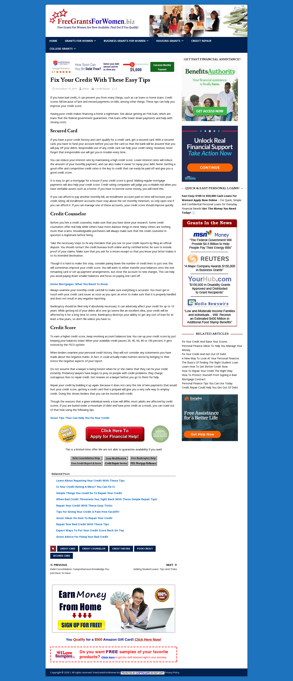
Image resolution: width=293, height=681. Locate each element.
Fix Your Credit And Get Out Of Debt (204, 354)
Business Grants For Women (124, 41)
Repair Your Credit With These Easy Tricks (84, 505)
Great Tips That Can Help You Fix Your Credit (80, 418)
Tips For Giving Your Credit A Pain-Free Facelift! (87, 511)
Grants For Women (79, 41)
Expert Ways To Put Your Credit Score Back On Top (90, 530)
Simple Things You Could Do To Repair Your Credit (89, 493)
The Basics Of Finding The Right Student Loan (210, 362)
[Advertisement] (212, 473)
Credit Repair (201, 41)
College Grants (61, 48)
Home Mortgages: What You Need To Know (79, 284)
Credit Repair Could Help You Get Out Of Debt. (210, 387)
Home (53, 41)
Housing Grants (168, 41)
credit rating (121, 548)
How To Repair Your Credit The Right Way (207, 371)
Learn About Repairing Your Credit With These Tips (90, 480)
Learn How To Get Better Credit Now (205, 366)
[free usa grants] (210, 179)
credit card (67, 548)
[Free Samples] (113, 660)
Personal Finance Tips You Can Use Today (207, 383)
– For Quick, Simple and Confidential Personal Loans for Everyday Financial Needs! (211, 204)
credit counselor (93, 548)
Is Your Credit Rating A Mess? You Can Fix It (85, 486)
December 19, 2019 (66, 88)
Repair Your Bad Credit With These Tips (82, 524)
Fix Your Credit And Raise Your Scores (204, 341)
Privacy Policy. (172, 672)
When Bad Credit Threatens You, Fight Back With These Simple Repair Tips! (106, 499)
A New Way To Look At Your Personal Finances (210, 358)
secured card (61, 555)
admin (85, 88)
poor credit (145, 548)
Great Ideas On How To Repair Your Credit (84, 518)
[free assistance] (210, 439)
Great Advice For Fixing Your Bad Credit (82, 536)
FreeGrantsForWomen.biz (106, 672)
